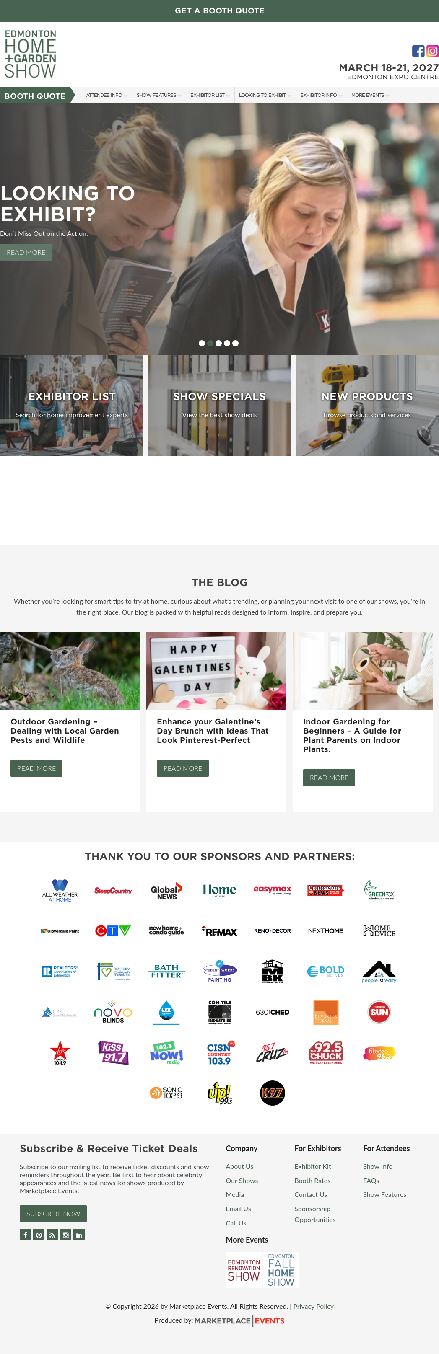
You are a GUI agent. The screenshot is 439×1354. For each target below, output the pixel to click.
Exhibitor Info (318, 95)
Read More (26, 252)
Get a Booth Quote (220, 10)
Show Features (156, 95)
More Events (367, 95)
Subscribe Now (53, 1213)
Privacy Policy (313, 1306)
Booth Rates (312, 1180)
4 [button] (227, 343)
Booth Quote (35, 96)
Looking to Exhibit (262, 95)
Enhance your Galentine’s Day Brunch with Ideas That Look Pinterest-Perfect (213, 730)
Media (235, 1194)
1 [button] (202, 343)
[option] (219, 229)
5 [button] (235, 343)
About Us (240, 1166)
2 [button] (210, 343)
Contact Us (310, 1194)
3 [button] (219, 343)
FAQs (371, 1180)
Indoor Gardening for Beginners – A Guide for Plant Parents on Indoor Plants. (352, 735)
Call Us (236, 1223)
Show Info (377, 1166)
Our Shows (242, 1180)
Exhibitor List (207, 95)
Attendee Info (104, 95)
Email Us (238, 1208)
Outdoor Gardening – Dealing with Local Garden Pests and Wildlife (64, 730)
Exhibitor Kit (312, 1166)
